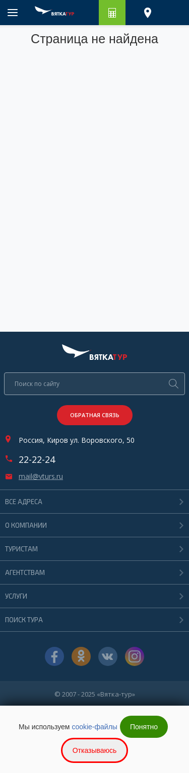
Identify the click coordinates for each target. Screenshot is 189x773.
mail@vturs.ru (41, 476)
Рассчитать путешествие (112, 12)
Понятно (144, 727)
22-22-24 (37, 459)
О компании (26, 525)
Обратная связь (94, 415)
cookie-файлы (94, 727)
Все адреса (23, 502)
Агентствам (25, 572)
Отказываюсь (95, 750)
